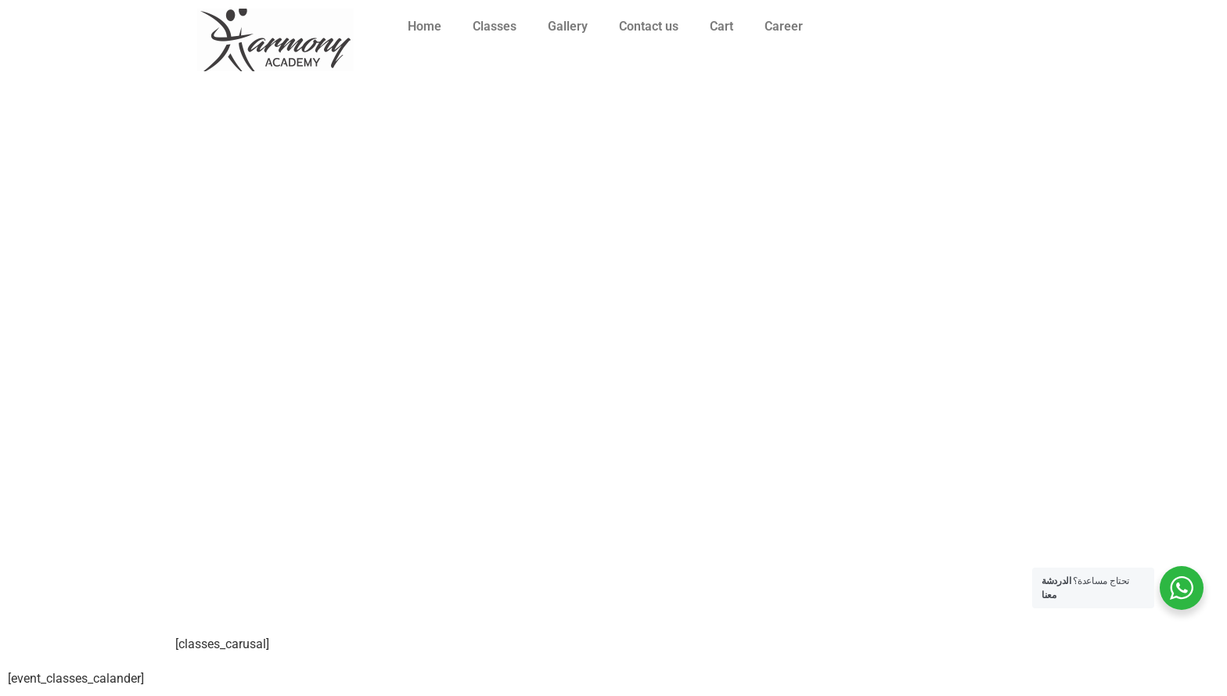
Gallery (568, 26)
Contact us (648, 26)
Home (424, 26)
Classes (494, 26)
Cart (721, 26)
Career (784, 26)
